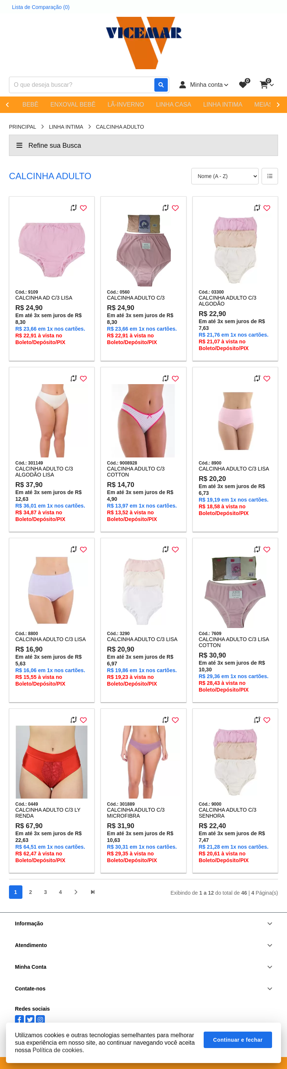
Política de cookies (57, 1050)
